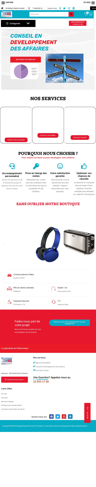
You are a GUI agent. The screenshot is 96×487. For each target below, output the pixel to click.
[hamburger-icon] (58, 23)
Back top (88, 413)
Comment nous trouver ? (14, 379)
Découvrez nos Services (32, 59)
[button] (16, 140)
